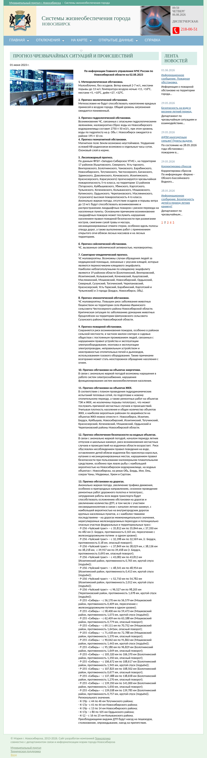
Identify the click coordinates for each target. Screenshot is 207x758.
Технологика (102, 738)
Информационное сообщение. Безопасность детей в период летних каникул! (177, 201)
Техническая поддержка (26, 751)
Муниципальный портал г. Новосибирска (35, 3)
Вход (14, 755)
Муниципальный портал (26, 748)
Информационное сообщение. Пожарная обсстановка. (175, 78)
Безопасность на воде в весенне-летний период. (176, 109)
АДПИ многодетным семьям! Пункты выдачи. (177, 139)
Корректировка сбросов (176, 166)
